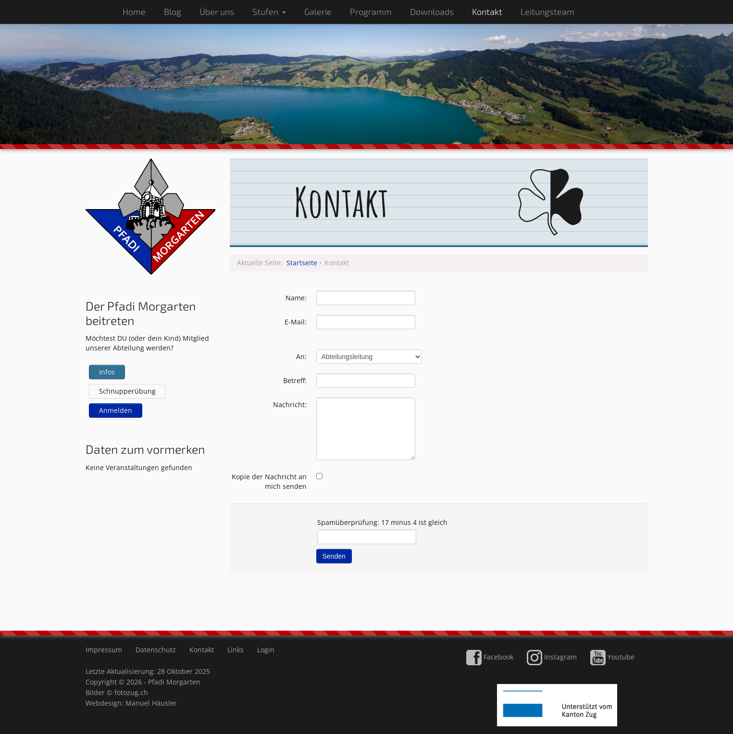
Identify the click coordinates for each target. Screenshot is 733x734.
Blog (172, 11)
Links (235, 649)
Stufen (269, 11)
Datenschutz (156, 649)
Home (134, 11)
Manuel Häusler (151, 703)
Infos (107, 371)
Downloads (432, 11)
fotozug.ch (131, 692)
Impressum (104, 649)
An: (301, 356)
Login (265, 649)
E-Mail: (296, 321)
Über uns (216, 11)
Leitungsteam (547, 11)
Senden (334, 556)
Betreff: (295, 380)
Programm (371, 11)
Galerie (318, 11)
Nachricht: (290, 404)
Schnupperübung (127, 391)
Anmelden (115, 410)
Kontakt (487, 11)
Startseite (301, 262)
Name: (296, 297)
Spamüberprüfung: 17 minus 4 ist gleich (382, 522)
